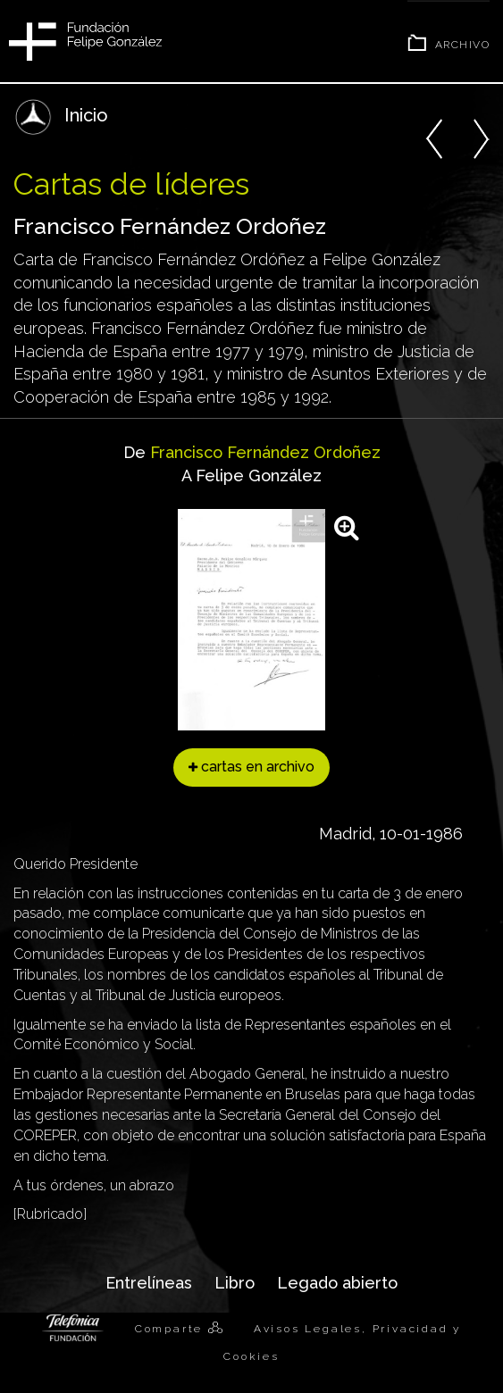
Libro (234, 1282)
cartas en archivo (251, 766)
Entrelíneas (148, 1282)
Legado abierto (337, 1282)
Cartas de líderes (131, 184)
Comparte (171, 1328)
